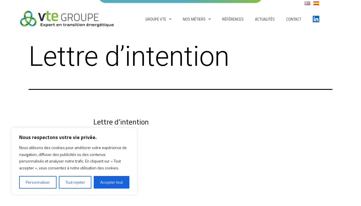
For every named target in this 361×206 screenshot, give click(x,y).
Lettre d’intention (121, 121)
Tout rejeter (75, 182)
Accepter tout (111, 182)
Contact (293, 19)
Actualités (265, 19)
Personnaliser (38, 182)
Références (233, 19)
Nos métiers (197, 19)
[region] (74, 161)
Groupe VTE (158, 19)
